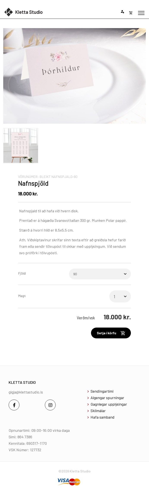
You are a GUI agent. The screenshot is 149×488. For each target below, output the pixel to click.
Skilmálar (98, 410)
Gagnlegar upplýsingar (109, 404)
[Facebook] (14, 405)
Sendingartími (102, 391)
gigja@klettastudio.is (26, 392)
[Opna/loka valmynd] (141, 13)
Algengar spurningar (107, 397)
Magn (22, 296)
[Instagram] (50, 405)
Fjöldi (22, 273)
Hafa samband (102, 417)
